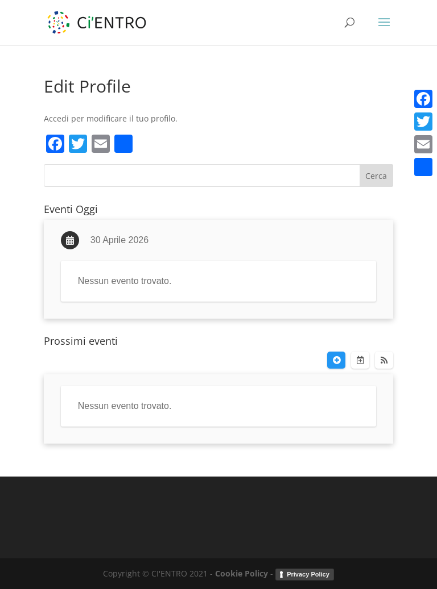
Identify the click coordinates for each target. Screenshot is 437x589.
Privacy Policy (308, 574)
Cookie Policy (241, 573)
